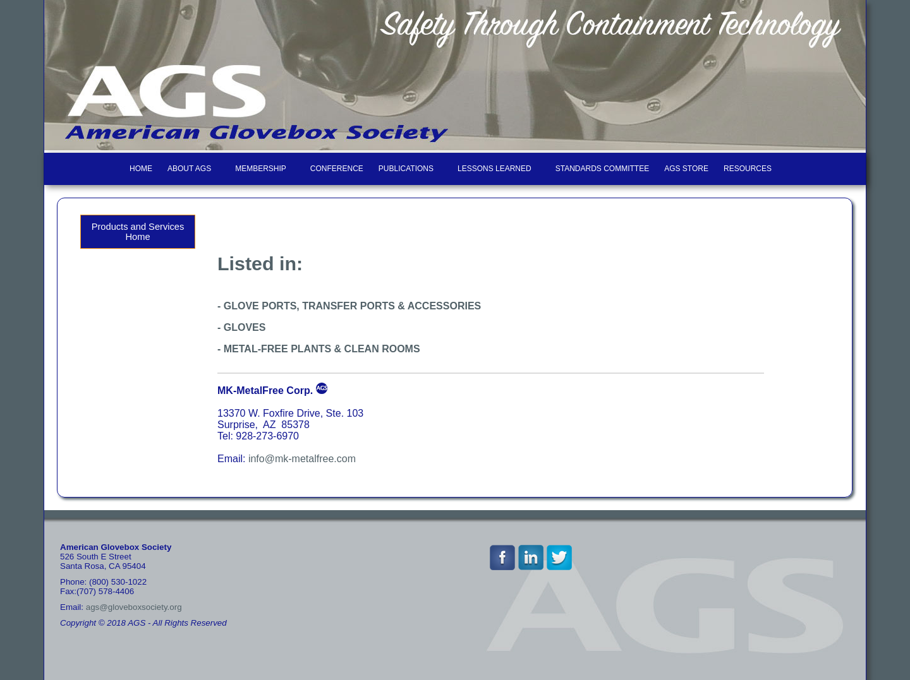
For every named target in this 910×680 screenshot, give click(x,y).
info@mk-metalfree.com (302, 458)
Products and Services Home (138, 232)
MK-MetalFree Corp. (265, 390)
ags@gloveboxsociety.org (134, 607)
